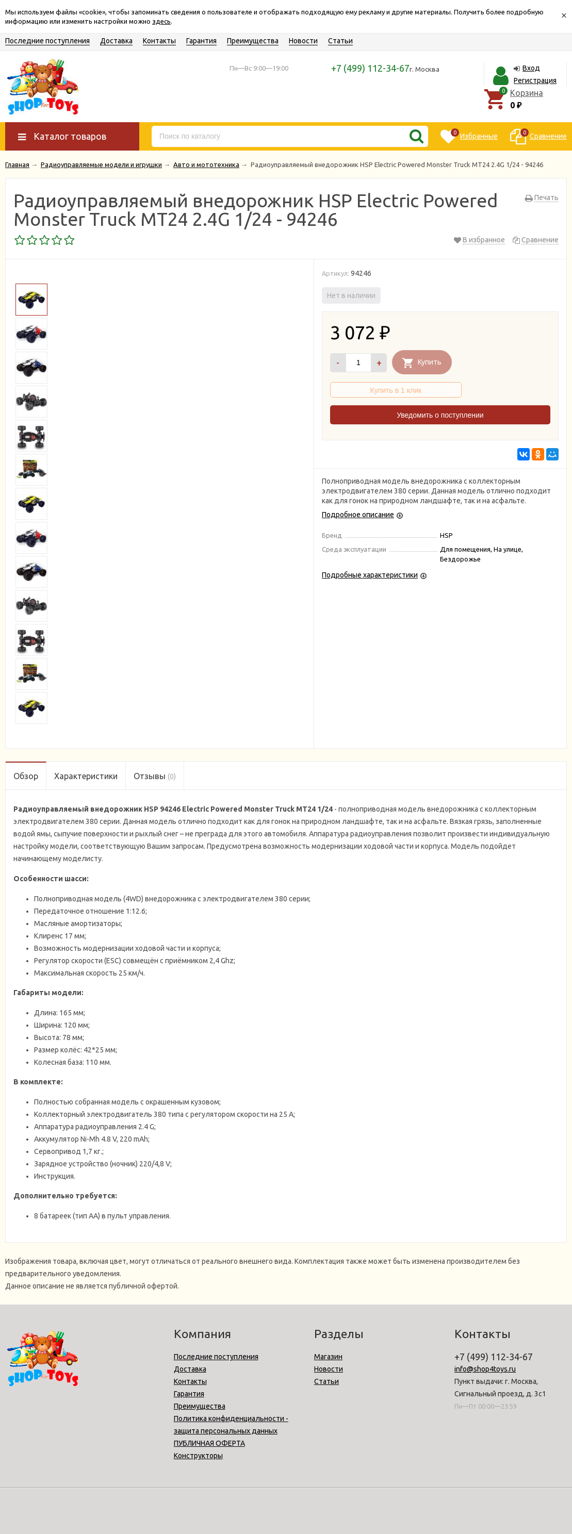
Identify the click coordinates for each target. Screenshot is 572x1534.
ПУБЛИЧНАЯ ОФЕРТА (209, 1443)
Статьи (340, 41)
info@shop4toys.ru (485, 1369)
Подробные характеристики (370, 575)
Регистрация (535, 80)
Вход (531, 68)
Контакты (159, 41)
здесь (161, 21)
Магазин (328, 1356)
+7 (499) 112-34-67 (370, 68)
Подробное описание (358, 514)
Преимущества (253, 41)
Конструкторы (198, 1455)
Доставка (116, 41)
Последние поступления (47, 41)
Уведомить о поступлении (440, 415)
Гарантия (201, 41)
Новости (303, 41)
